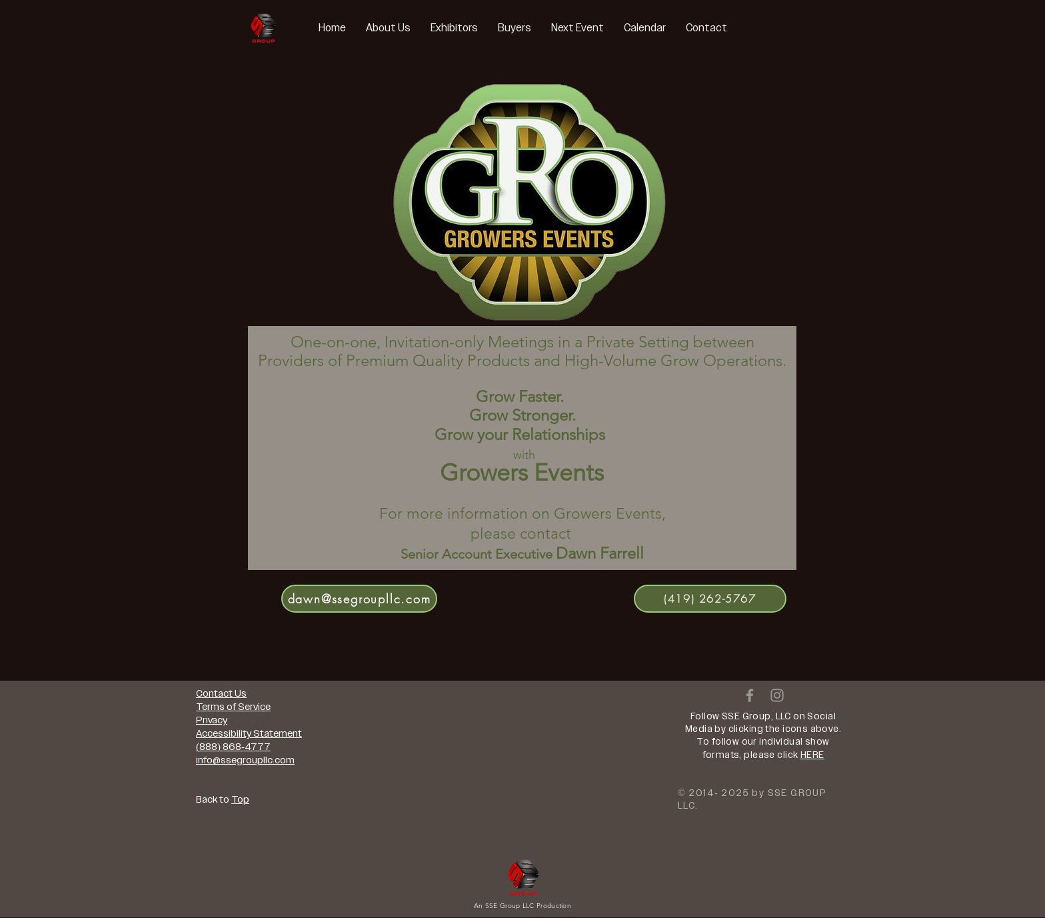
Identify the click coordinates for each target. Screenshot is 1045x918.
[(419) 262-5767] (710, 599)
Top (240, 799)
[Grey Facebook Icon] (749, 695)
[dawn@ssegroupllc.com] (359, 599)
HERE (812, 755)
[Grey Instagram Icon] (777, 695)
